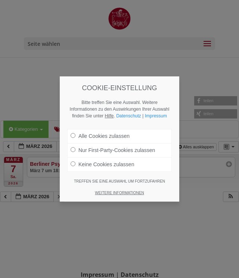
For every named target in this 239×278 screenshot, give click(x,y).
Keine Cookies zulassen (102, 164)
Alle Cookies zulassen (100, 136)
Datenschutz (128, 116)
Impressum (156, 116)
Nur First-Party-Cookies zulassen (113, 150)
